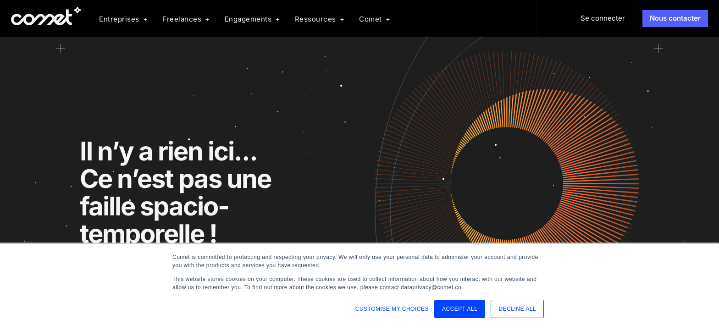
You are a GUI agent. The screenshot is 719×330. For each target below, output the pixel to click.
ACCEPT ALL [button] (459, 309)
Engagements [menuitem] (248, 19)
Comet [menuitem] (370, 19)
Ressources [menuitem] (315, 19)
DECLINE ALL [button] (517, 309)
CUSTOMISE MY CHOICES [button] (392, 309)
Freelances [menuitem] (181, 19)
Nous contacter (675, 18)
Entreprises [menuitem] (119, 19)
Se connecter (603, 18)
